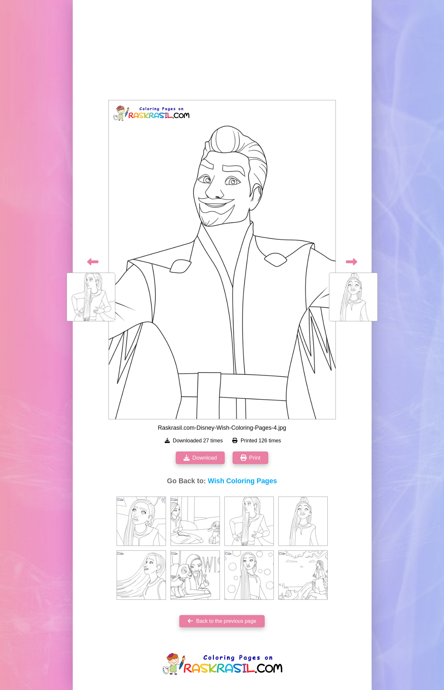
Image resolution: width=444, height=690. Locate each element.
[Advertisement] (222, 51)
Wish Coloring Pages (242, 481)
